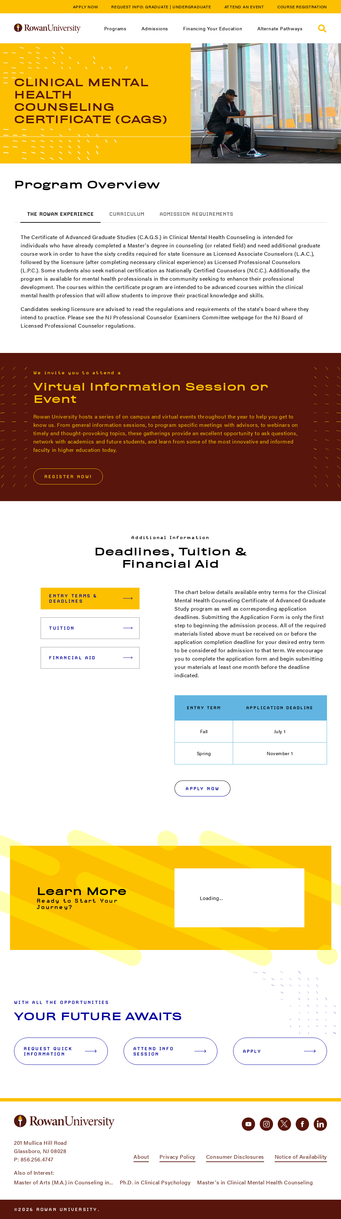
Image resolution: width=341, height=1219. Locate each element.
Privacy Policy (177, 1156)
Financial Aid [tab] (91, 657)
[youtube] (248, 1124)
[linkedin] (320, 1124)
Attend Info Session (169, 1051)
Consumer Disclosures (235, 1156)
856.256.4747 (37, 1159)
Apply (279, 1051)
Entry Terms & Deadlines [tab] (91, 598)
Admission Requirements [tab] (196, 214)
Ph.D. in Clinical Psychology (155, 1182)
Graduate (157, 7)
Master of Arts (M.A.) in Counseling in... (63, 1182)
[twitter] (284, 1124)
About (141, 1156)
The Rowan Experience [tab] (60, 214)
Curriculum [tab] (126, 214)
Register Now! (68, 476)
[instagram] (266, 1124)
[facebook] (302, 1124)
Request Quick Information (60, 1051)
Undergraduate (191, 7)
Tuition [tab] (91, 628)
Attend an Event (244, 7)
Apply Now (85, 7)
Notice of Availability (301, 1156)
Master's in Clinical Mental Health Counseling (255, 1182)
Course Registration (302, 7)
